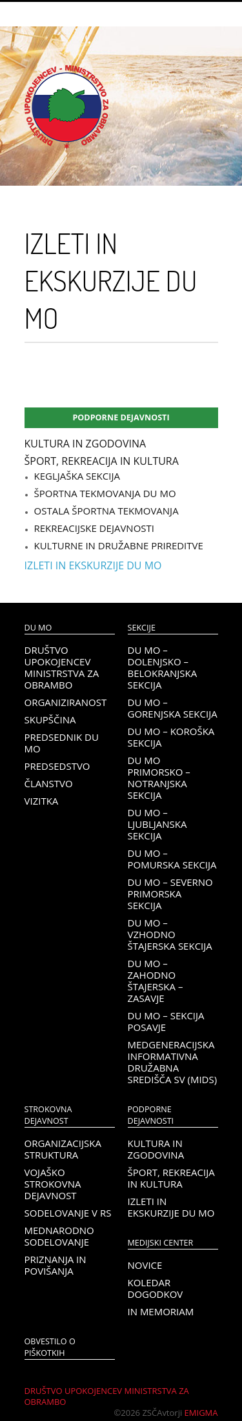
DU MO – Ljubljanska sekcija (157, 824)
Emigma (201, 1412)
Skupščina (50, 719)
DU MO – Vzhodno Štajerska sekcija (170, 934)
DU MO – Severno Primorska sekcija (170, 893)
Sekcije (142, 627)
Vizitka (42, 801)
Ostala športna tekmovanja (106, 510)
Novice (145, 1265)
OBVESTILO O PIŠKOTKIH (50, 1347)
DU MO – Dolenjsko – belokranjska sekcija (162, 667)
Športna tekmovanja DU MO (105, 493)
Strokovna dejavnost (48, 1115)
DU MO (38, 627)
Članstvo (49, 783)
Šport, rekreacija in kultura (102, 461)
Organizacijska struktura (63, 1149)
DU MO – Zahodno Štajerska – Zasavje (155, 980)
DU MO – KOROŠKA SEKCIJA (171, 737)
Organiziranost (66, 702)
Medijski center (161, 1242)
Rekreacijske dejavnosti (94, 528)
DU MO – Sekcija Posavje (166, 1021)
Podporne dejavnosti (120, 417)
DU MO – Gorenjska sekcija (172, 708)
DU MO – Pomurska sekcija (172, 858)
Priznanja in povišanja (55, 1265)
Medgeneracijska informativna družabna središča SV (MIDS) (172, 1062)
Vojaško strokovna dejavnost (53, 1183)
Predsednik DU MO (62, 742)
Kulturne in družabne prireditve (118, 545)
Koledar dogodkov (155, 1288)
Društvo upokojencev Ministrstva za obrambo (62, 667)
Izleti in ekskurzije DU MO (93, 565)
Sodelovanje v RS (68, 1213)
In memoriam (161, 1311)
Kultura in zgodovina (85, 443)
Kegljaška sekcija (77, 476)
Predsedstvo (57, 766)
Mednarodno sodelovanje (59, 1236)
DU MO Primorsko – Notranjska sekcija (159, 777)
